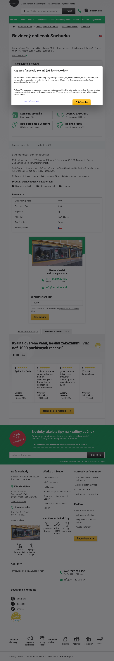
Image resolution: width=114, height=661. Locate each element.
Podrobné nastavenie (31, 101)
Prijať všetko (81, 102)
